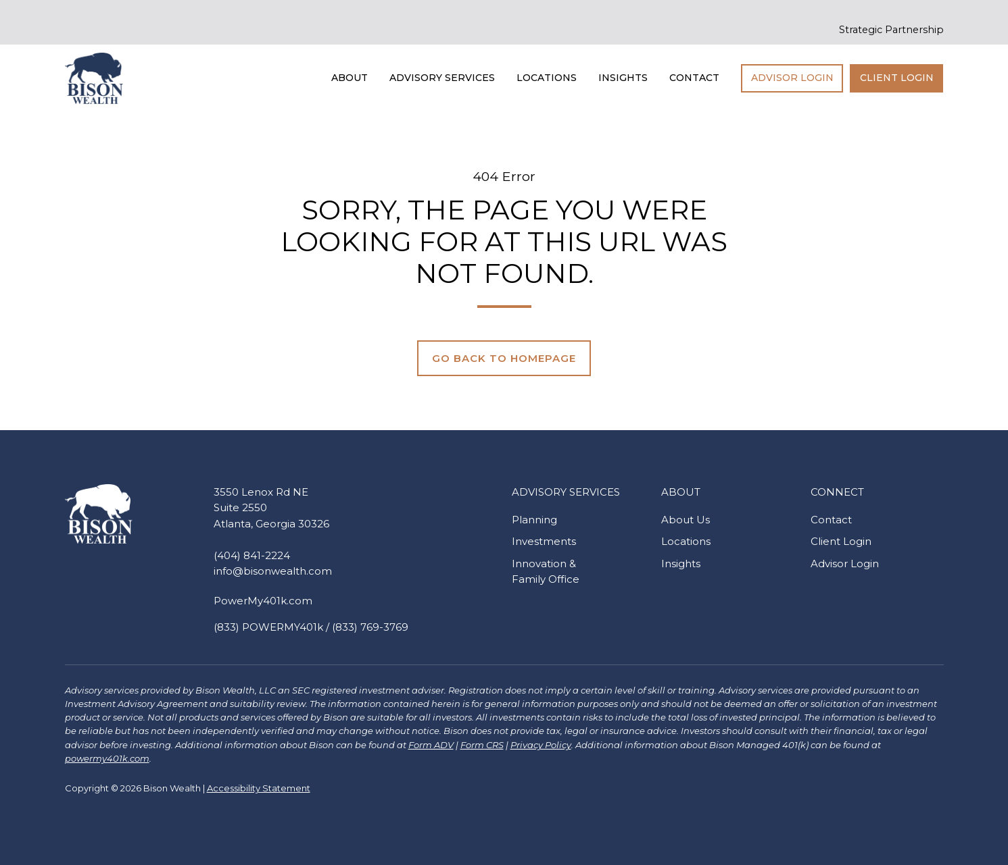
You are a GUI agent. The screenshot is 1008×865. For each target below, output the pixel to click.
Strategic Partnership (891, 30)
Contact (694, 78)
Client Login (897, 78)
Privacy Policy (540, 744)
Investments (544, 541)
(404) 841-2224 (252, 555)
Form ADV (431, 744)
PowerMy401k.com (263, 600)
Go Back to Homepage (504, 358)
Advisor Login (792, 78)
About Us (685, 519)
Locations (547, 78)
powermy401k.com (107, 758)
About (349, 78)
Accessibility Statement (258, 788)
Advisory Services (442, 78)
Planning (534, 519)
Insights (623, 78)
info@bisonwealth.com (273, 571)
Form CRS (482, 744)
